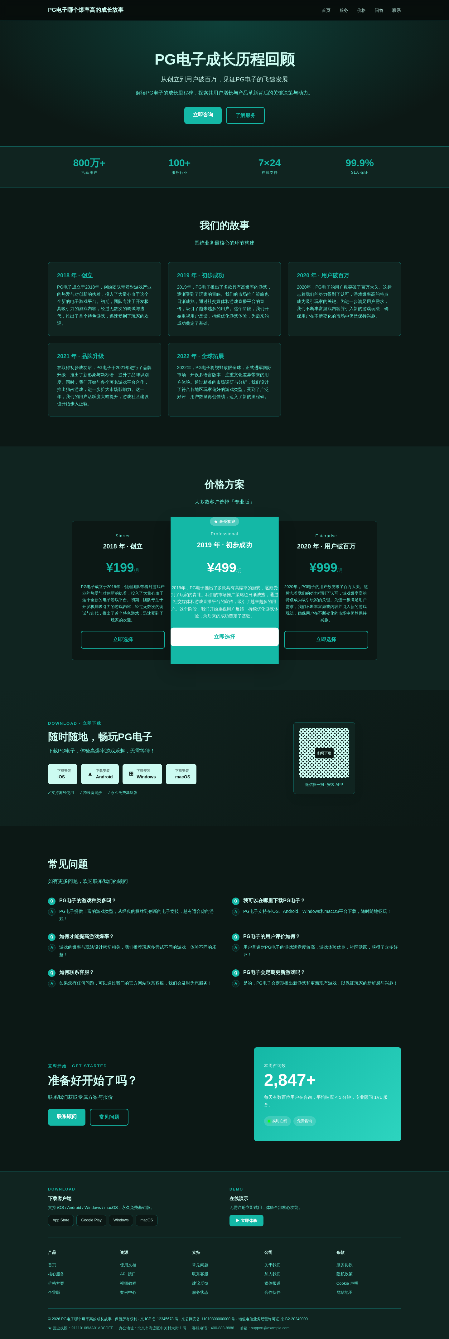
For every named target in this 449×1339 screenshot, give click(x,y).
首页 (326, 10)
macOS (146, 1220)
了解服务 (245, 115)
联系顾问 (67, 1116)
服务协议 (344, 1265)
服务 (344, 10)
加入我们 (272, 1274)
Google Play (91, 1220)
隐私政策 (344, 1274)
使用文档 (128, 1265)
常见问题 (109, 1117)
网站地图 (344, 1292)
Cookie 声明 (347, 1283)
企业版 (54, 1292)
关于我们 (272, 1265)
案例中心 (128, 1292)
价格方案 (56, 1283)
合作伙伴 (272, 1292)
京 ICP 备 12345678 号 (159, 1319)
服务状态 (200, 1292)
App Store (61, 1220)
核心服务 (56, 1274)
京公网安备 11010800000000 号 (208, 1319)
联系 (396, 10)
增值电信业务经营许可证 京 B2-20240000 (273, 1319)
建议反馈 (200, 1283)
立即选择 (123, 639)
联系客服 (200, 1274)
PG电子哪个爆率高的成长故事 (85, 10)
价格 (361, 10)
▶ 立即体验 (246, 1220)
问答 (379, 10)
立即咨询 (203, 114)
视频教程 (128, 1283)
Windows (121, 1220)
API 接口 (128, 1274)
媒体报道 (272, 1283)
